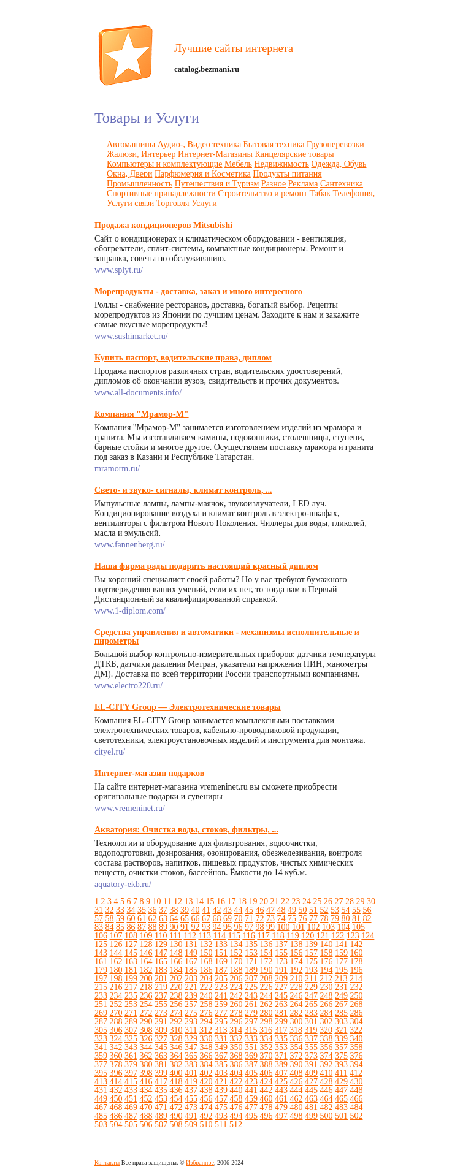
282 (296, 1013)
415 (130, 1081)
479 (281, 1107)
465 (341, 1098)
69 (227, 918)
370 (266, 1055)
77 (313, 918)
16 (220, 901)
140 (326, 944)
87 (141, 927)
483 (341, 1107)
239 (191, 995)
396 (116, 1073)
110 (161, 935)
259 (221, 1004)
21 (274, 901)
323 (100, 1038)
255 (161, 1004)
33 (120, 910)
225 (251, 987)
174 (296, 961)
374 (326, 1055)
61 (141, 918)
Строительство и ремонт (262, 193)
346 (176, 1047)
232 (356, 987)
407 (281, 1073)
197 (100, 978)
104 (343, 927)
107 (116, 935)
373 (311, 1055)
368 (236, 1055)
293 (191, 1021)
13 (188, 901)
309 (161, 1030)
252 (116, 1004)
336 (296, 1038)
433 (130, 1090)
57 (98, 918)
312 (205, 1030)
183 (161, 970)
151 (221, 952)
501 (341, 1116)
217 (130, 987)
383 (191, 1064)
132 (206, 944)
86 (131, 927)
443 (281, 1090)
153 (251, 952)
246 (296, 995)
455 (191, 1098)
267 (341, 1004)
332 (236, 1038)
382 (176, 1064)
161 (100, 961)
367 (221, 1055)
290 (146, 1021)
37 (163, 910)
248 (326, 995)
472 (176, 1107)
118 (278, 935)
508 (176, 1124)
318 (295, 1030)
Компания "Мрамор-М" (141, 414)
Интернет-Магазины (215, 154)
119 (292, 935)
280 (266, 1013)
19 (252, 901)
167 (191, 961)
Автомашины (131, 144)
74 (281, 918)
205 (221, 978)
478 (266, 1107)
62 (152, 918)
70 (238, 918)
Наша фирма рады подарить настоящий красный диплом (206, 566)
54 (346, 910)
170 (236, 961)
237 (161, 995)
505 (130, 1124)
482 (326, 1107)
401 (191, 1073)
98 (260, 927)
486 (116, 1116)
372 (296, 1055)
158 (326, 952)
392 (326, 1064)
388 (266, 1064)
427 (311, 1081)
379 (130, 1064)
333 (251, 1038)
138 (296, 944)
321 (340, 1030)
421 (221, 1081)
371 (281, 1055)
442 (266, 1090)
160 (356, 952)
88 (152, 927)
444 (296, 1090)
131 (191, 944)
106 (100, 935)
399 (161, 1073)
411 (341, 1073)
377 (100, 1064)
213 (340, 978)
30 (371, 901)
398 (146, 1073)
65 (184, 918)
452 (146, 1098)
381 (161, 1064)
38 (174, 910)
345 (161, 1047)
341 (100, 1047)
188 (236, 970)
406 (266, 1073)
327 (161, 1038)
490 (176, 1116)
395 (100, 1073)
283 (311, 1013)
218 (146, 987)
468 (116, 1107)
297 (251, 1021)
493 (221, 1116)
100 (283, 927)
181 (130, 970)
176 (326, 961)
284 (326, 1013)
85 (120, 927)
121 (322, 935)
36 (152, 910)
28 (349, 901)
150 (206, 952)
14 (199, 901)
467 (100, 1107)
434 (146, 1090)
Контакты (107, 1162)
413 (100, 1081)
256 (176, 1004)
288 (116, 1021)
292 (176, 1021)
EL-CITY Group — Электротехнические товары (187, 707)
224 (236, 987)
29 (360, 901)
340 (356, 1038)
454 (176, 1098)
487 (130, 1116)
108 (130, 935)
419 (191, 1081)
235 (130, 995)
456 (206, 1098)
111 (175, 935)
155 (281, 952)
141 (341, 944)
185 (191, 970)
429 (341, 1081)
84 (109, 927)
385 (221, 1064)
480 (296, 1107)
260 (236, 1004)
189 (251, 970)
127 (130, 944)
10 (157, 901)
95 (227, 927)
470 (146, 1107)
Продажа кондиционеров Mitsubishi (163, 225)
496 (266, 1116)
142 (356, 944)
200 (146, 978)
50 (303, 910)
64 (174, 918)
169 (221, 961)
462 (296, 1098)
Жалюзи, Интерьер (141, 154)
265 (311, 1004)
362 (146, 1055)
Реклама (303, 183)
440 (236, 1090)
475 (221, 1107)
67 (206, 918)
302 (326, 1021)
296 (236, 1021)
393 (341, 1064)
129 (161, 944)
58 (109, 918)
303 (341, 1021)
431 (100, 1090)
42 (217, 910)
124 (367, 935)
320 (326, 1030)
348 (206, 1047)
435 (161, 1090)
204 (206, 978)
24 (306, 901)
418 (176, 1081)
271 (130, 1013)
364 (176, 1055)
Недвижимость (282, 164)
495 (251, 1116)
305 (100, 1030)
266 (326, 1004)
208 (266, 978)
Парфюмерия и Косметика (203, 173)
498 (296, 1116)
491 (191, 1116)
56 (367, 910)
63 (163, 918)
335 (281, 1038)
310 (176, 1030)
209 (281, 978)
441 (251, 1090)
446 (326, 1090)
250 (356, 995)
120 (307, 935)
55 (356, 910)
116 (248, 935)
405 (251, 1073)
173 (281, 961)
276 (206, 1013)
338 (326, 1038)
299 (281, 1021)
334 (266, 1038)
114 (219, 935)
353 (281, 1047)
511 (221, 1124)
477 (251, 1107)
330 (206, 1038)
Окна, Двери (129, 173)
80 (346, 918)
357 (341, 1047)
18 (242, 901)
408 (296, 1073)
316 (265, 1030)
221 (191, 987)
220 (176, 987)
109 (146, 935)
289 (130, 1021)
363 (161, 1055)
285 (341, 1013)
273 (161, 1013)
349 (221, 1047)
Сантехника (341, 183)
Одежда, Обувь (338, 164)
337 (311, 1038)
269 (100, 1013)
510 (206, 1124)
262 (266, 1004)
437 (191, 1090)
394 (356, 1064)
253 (130, 1004)
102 (313, 927)
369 (251, 1055)
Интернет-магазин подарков (149, 773)
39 (184, 910)
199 (130, 978)
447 (341, 1090)
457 (221, 1098)
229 (311, 987)
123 (353, 935)
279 (251, 1013)
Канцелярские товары (294, 154)
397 (130, 1073)
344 (146, 1047)
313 (220, 1030)
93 (206, 927)
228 (296, 987)
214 (356, 978)
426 (296, 1081)
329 (191, 1038)
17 (231, 901)
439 (221, 1090)
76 (303, 918)
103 (328, 927)
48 (281, 910)
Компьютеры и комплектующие (165, 164)
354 (296, 1047)
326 (146, 1038)
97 (249, 927)
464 (326, 1098)
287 (100, 1021)
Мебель (238, 164)
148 (176, 952)
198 (116, 978)
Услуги (204, 203)
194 (326, 970)
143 (100, 952)
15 (209, 901)
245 (281, 995)
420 (206, 1081)
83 (98, 927)
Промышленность (139, 183)
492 (206, 1116)
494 (236, 1116)
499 (311, 1116)
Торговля (173, 203)
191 (281, 970)
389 (281, 1064)
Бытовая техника (274, 144)
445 (311, 1090)
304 (356, 1021)
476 (236, 1107)
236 (146, 995)
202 (176, 978)
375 (341, 1055)
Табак (320, 193)
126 (116, 944)
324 (116, 1038)
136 (266, 944)
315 (250, 1030)
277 (221, 1013)
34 (131, 910)
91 (184, 927)
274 (176, 1013)
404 (236, 1073)
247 (311, 995)
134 (236, 944)
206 (236, 978)
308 (146, 1030)
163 (130, 961)
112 (189, 935)
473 (191, 1107)
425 (281, 1081)
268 (356, 1004)
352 (266, 1047)
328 (176, 1038)
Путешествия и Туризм (217, 183)
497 (281, 1116)
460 (266, 1098)
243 (251, 995)
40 (195, 910)
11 (167, 901)
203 (191, 978)
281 (281, 1013)
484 (356, 1107)
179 (100, 970)
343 (130, 1047)
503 (100, 1124)
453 (161, 1098)
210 (296, 978)
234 (116, 995)
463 (311, 1098)
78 (324, 918)
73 (270, 918)
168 (206, 961)
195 (341, 970)
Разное (273, 183)
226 (266, 987)
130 (176, 944)
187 (221, 970)
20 (263, 901)
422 (236, 1081)
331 (221, 1038)
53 (335, 910)
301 (311, 1021)
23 (295, 901)
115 (234, 935)
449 (100, 1098)
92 (195, 927)
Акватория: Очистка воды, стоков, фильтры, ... (186, 829)
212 (326, 978)
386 (236, 1064)
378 (116, 1064)
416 (146, 1081)
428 (326, 1081)
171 (251, 961)
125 (100, 944)
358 (356, 1047)
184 (176, 970)
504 (116, 1124)
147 (161, 952)
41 (206, 910)
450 (116, 1098)
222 (206, 987)
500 (326, 1116)
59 (120, 918)
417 (161, 1081)
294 (206, 1021)
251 (100, 1004)
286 (356, 1013)
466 (356, 1098)
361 (130, 1055)
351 (251, 1047)
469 (130, 1107)
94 (217, 927)
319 (310, 1030)
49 (292, 910)
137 (281, 944)
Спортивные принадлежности (161, 193)
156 (296, 952)
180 (116, 970)
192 (296, 970)
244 (266, 995)
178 (356, 961)
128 (146, 944)
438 (206, 1090)
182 (146, 970)
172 (266, 961)
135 (251, 944)
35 (141, 910)
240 (206, 995)
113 (204, 935)
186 (206, 970)
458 (236, 1098)
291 (161, 1021)
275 (191, 1013)
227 (281, 987)
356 (326, 1047)
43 (227, 910)
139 (311, 944)
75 (292, 918)
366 (206, 1055)
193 (311, 970)
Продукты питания (287, 173)
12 (178, 901)
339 (341, 1038)
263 (281, 1004)
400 (176, 1073)
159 (341, 952)
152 (236, 952)
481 (311, 1107)
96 (238, 927)
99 (270, 927)
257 (191, 1004)
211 (311, 978)
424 (266, 1081)
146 (146, 952)
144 (116, 952)
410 (326, 1073)
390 (296, 1064)
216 (116, 987)
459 (251, 1098)
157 (311, 952)
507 (161, 1124)
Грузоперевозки (335, 144)
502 (356, 1116)
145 (130, 952)
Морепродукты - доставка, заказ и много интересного (198, 291)
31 (98, 910)
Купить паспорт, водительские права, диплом (183, 357)
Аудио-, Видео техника (199, 144)
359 (100, 1055)
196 (356, 970)
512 (235, 1124)
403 (221, 1073)
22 (285, 901)
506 (146, 1124)
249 (341, 995)
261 (251, 1004)
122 (337, 935)
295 (221, 1021)
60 (131, 918)
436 (176, 1090)
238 (176, 995)
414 (116, 1081)
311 (191, 1030)
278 (236, 1013)
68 (217, 918)
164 (146, 961)
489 (161, 1116)
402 (206, 1073)
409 (311, 1073)
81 (356, 918)
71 (249, 918)
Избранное (200, 1162)
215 (100, 987)
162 (116, 961)
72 (260, 918)
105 (358, 927)
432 (116, 1090)
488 (146, 1116)
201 (161, 978)
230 (326, 987)
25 (317, 901)
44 (238, 910)
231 (341, 987)
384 (206, 1064)
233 (100, 995)
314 (235, 1030)
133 (221, 944)
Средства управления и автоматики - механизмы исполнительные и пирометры (226, 636)
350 (236, 1047)
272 (146, 1013)
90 (174, 927)
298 (266, 1021)
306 (116, 1030)
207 (251, 978)
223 (221, 987)
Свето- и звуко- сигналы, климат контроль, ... (183, 490)
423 (251, 1081)
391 (311, 1064)
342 (116, 1047)
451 (130, 1098)
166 (176, 961)
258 (206, 1004)
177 (341, 961)
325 (130, 1038)
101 (298, 927)
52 (324, 910)
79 (335, 918)
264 (296, 1004)
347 (191, 1047)
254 (146, 1004)
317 (280, 1030)
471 (161, 1107)
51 (313, 910)
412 (356, 1073)
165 (161, 961)
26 (328, 901)
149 (191, 952)
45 (249, 910)
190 (266, 970)
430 (356, 1081)
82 (367, 918)
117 (263, 935)
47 (270, 910)
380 (146, 1064)
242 (236, 995)
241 (221, 995)
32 (109, 910)
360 (116, 1055)
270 (116, 1013)
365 (191, 1055)
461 (281, 1098)
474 (206, 1107)
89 (163, 927)
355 (311, 1047)
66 (195, 918)
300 (296, 1021)
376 (356, 1055)
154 (266, 952)
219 (161, 987)
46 (260, 910)
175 (311, 961)
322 (356, 1030)
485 (100, 1116)
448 (356, 1090)
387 (251, 1064)
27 (338, 901)
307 (130, 1030)
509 (191, 1124)
